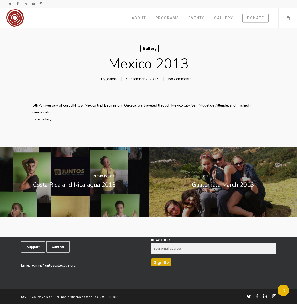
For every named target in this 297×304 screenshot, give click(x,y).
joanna (111, 78)
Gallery (150, 48)
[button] (33, 247)
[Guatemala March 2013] (222, 182)
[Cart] (287, 18)
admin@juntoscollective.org (53, 265)
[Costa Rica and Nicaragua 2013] (74, 182)
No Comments (179, 78)
